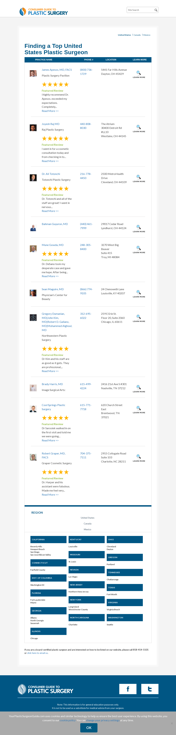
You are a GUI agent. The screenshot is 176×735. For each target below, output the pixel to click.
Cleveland (111, 546)
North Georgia (37, 620)
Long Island (74, 606)
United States (124, 35)
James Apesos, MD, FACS (57, 69)
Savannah (34, 623)
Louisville (73, 546)
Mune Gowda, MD (53, 244)
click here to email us (37, 653)
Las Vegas (73, 576)
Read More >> (50, 110)
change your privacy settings (103, 720)
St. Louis (72, 561)
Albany (33, 617)
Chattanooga (112, 579)
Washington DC (37, 585)
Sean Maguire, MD (53, 289)
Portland (111, 564)
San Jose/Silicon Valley (40, 554)
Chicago (34, 638)
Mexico (146, 35)
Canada (137, 35)
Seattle (110, 624)
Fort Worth (112, 594)
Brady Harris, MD (52, 384)
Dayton (110, 549)
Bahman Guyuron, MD (55, 223)
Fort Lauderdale (37, 600)
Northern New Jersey (79, 591)
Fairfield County (37, 570)
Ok (88, 728)
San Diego (34, 552)
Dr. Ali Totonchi (51, 173)
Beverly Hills (36, 546)
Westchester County (78, 609)
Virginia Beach (113, 609)
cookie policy (67, 720)
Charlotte (73, 624)
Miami (33, 602)
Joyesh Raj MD (50, 123)
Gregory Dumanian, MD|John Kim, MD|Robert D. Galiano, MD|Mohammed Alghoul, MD (57, 322)
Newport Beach (37, 549)
